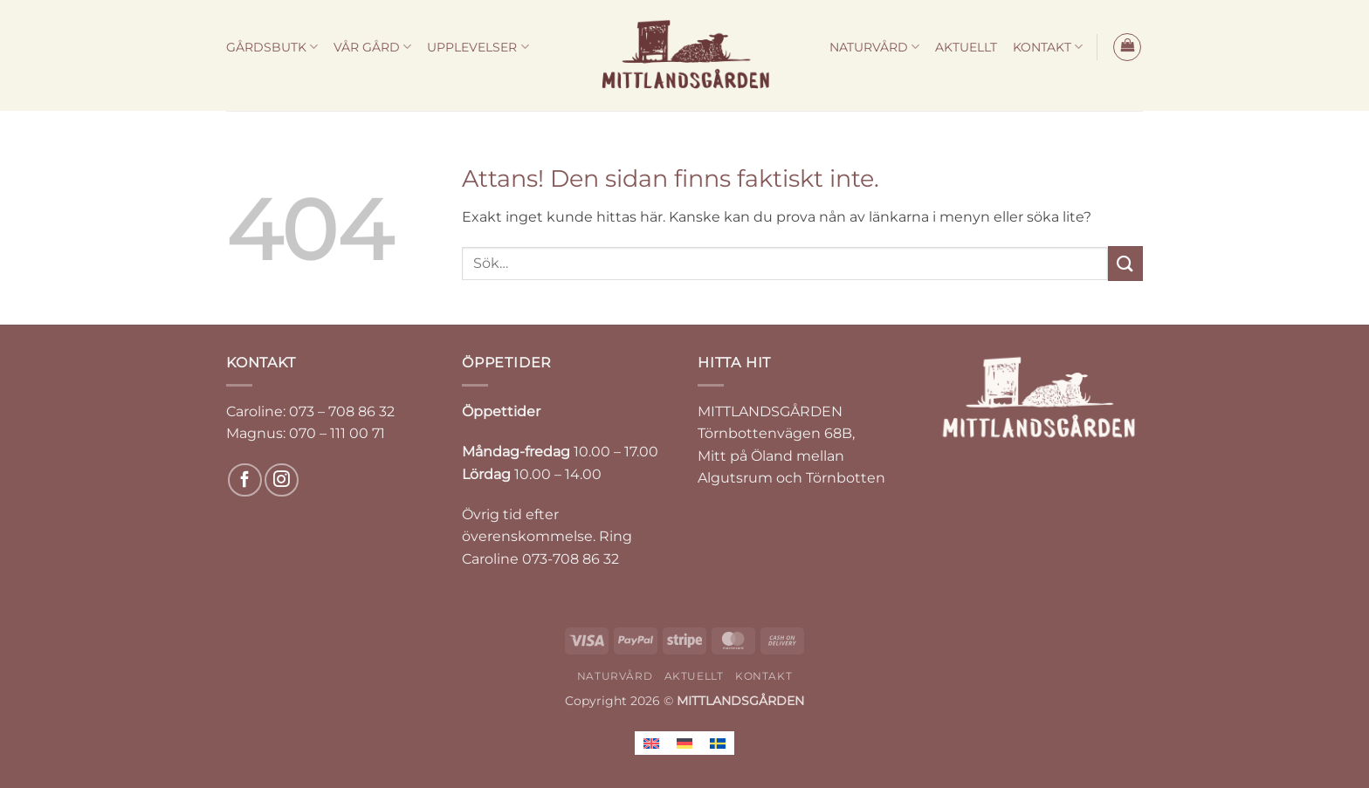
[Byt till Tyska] (684, 743)
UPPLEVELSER (477, 46)
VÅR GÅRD (372, 46)
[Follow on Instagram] (282, 480)
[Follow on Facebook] (245, 480)
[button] (1127, 47)
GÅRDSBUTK (272, 46)
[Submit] (1125, 263)
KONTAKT (1048, 46)
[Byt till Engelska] (651, 743)
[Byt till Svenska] (717, 743)
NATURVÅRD (874, 46)
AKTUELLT (966, 47)
